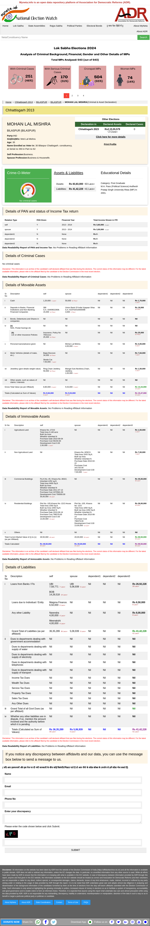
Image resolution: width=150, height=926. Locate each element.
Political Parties (74, 26)
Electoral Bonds (94, 26)
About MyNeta (141, 26)
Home (5, 26)
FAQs (86, 902)
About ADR (142, 31)
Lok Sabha (18, 26)
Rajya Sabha (56, 26)
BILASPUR (41, 102)
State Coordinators (43, 902)
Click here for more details (110, 137)
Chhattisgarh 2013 (24, 102)
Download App (78, 922)
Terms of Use (73, 902)
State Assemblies (36, 26)
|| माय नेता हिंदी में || (115, 26)
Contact (59, 902)
